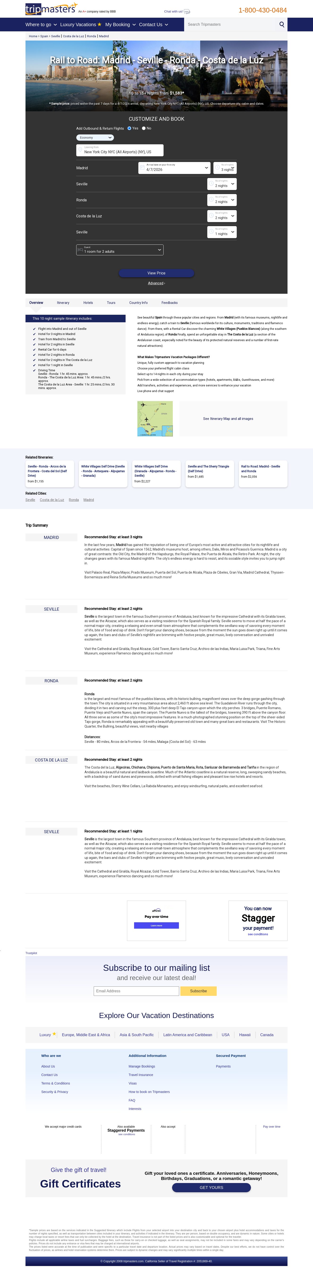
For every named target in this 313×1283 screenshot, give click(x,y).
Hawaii (244, 1035)
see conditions (258, 934)
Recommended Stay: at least (113, 537)
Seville (55, 36)
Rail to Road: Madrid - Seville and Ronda (260, 469)
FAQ (132, 1100)
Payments (223, 1066)
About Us (48, 1066)
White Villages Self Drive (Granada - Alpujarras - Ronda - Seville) (155, 471)
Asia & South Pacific (137, 1035)
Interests (135, 1109)
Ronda (91, 36)
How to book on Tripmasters (149, 1092)
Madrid (104, 36)
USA (226, 1035)
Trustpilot (31, 953)
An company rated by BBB (97, 11)
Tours (111, 303)
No (146, 128)
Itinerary (63, 303)
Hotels (88, 303)
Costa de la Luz (73, 36)
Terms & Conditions (55, 1083)
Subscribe (198, 991)
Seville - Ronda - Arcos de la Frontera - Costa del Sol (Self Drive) (47, 471)
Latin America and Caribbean (187, 1035)
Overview (36, 303)
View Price (156, 273)
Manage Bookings (142, 1066)
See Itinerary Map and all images (228, 419)
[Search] (229, 24)
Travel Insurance (141, 1075)
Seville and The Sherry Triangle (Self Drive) (208, 469)
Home (33, 36)
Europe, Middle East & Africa (86, 1035)
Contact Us (49, 1075)
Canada (267, 1035)
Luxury (45, 1035)
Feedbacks (170, 303)
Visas (133, 1083)
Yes (132, 128)
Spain (44, 36)
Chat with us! (177, 11)
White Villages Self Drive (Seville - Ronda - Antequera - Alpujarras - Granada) (103, 471)
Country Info (138, 303)
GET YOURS (211, 1187)
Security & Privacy (54, 1092)
